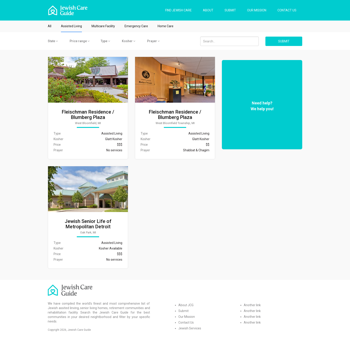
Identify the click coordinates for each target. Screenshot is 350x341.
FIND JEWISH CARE (178, 10)
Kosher (128, 41)
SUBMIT (230, 10)
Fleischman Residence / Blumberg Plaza (88, 114)
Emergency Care (136, 26)
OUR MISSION (256, 10)
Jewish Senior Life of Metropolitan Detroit (88, 224)
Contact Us (186, 322)
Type (105, 41)
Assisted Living (71, 26)
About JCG (186, 305)
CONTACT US (286, 10)
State (53, 41)
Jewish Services (189, 328)
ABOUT (208, 10)
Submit (183, 311)
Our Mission (186, 316)
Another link (252, 305)
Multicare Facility (103, 26)
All (49, 26)
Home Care (165, 26)
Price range (80, 41)
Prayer (153, 41)
